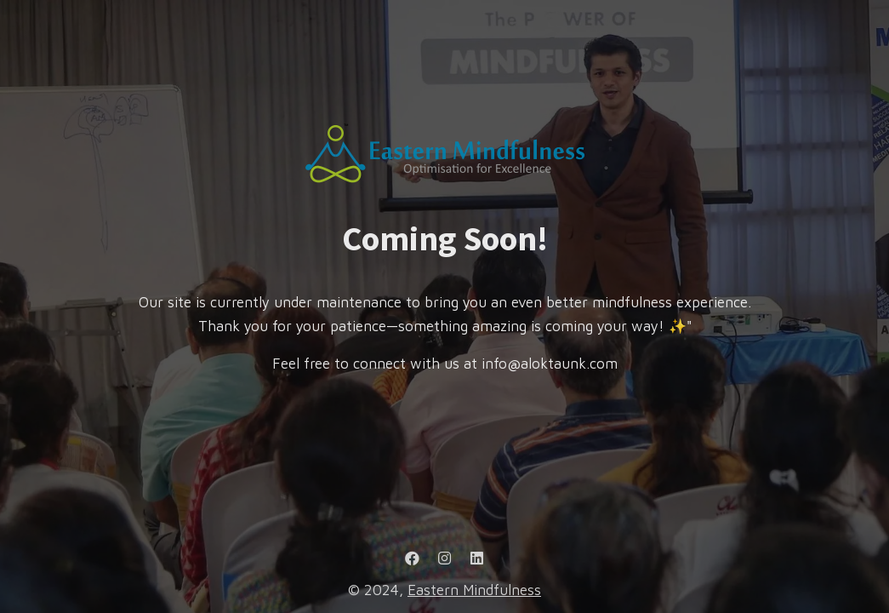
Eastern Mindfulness (474, 590)
